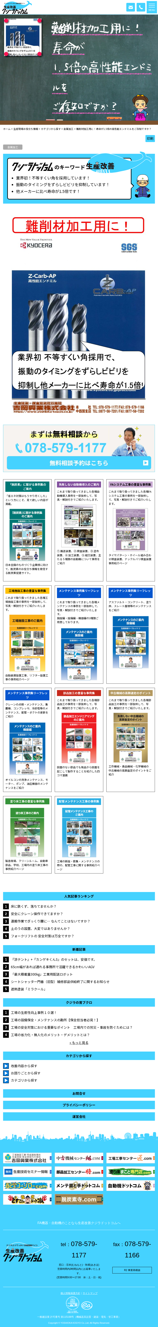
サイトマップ (90, 1293)
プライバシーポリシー (79, 1105)
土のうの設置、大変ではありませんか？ (40, 928)
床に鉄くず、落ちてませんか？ (34, 906)
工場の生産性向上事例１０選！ (34, 1012)
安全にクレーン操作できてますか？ (37, 913)
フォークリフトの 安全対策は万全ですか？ (42, 935)
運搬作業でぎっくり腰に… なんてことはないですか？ (50, 921)
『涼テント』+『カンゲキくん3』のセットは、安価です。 (54, 959)
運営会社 (79, 1116)
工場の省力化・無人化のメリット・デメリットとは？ (50, 1034)
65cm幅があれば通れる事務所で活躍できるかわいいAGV (52, 966)
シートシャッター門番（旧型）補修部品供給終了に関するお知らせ (60, 981)
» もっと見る (79, 1042)
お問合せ (79, 1093)
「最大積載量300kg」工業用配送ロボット (42, 974)
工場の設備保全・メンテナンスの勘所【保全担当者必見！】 (55, 1019)
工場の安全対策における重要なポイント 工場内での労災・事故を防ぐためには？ (72, 1027)
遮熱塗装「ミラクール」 (29, 989)
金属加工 (12, 147)
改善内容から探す (24, 1065)
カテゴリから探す (24, 1080)
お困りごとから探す (26, 1072)
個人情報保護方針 (70, 1293)
